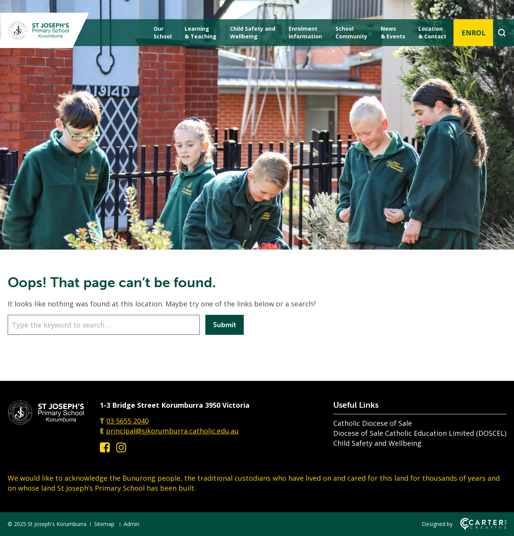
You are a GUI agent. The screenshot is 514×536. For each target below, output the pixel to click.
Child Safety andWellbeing (252, 32)
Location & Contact (432, 32)
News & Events (393, 32)
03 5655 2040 (127, 420)
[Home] (46, 422)
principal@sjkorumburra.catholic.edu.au (172, 430)
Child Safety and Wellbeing (377, 443)
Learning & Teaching (201, 32)
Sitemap (104, 524)
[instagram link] (121, 447)
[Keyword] (104, 325)
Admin (131, 524)
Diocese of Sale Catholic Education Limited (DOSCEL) (419, 433)
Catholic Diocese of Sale (372, 423)
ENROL (473, 32)
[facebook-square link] (105, 447)
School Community (351, 32)
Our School (163, 32)
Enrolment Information (305, 32)
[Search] (502, 32)
